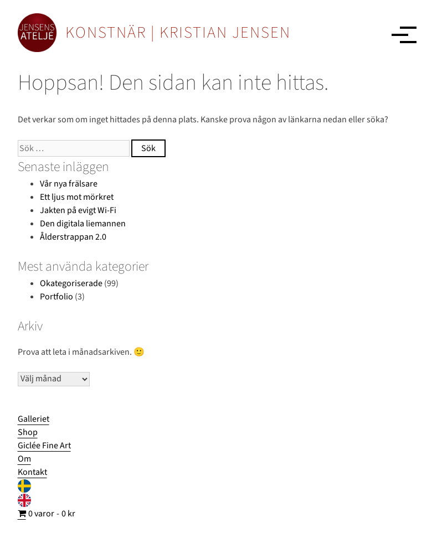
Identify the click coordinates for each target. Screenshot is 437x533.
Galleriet (33, 419)
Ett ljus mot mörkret (77, 197)
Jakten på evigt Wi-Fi (78, 210)
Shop (28, 432)
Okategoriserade (71, 283)
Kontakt (32, 472)
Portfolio (56, 297)
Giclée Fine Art (44, 445)
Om (24, 459)
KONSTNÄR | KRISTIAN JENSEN (178, 33)
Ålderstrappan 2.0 (73, 237)
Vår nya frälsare (68, 184)
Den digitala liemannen (83, 224)
